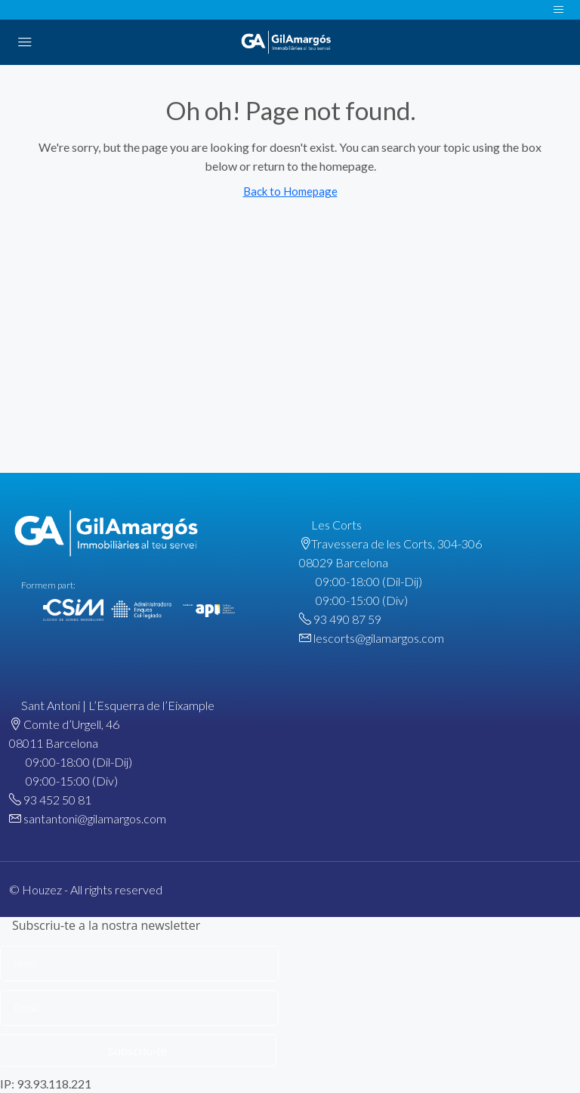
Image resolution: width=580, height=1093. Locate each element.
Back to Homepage (290, 191)
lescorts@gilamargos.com (378, 638)
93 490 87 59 (347, 619)
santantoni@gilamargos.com (94, 818)
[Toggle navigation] (558, 10)
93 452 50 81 (57, 799)
